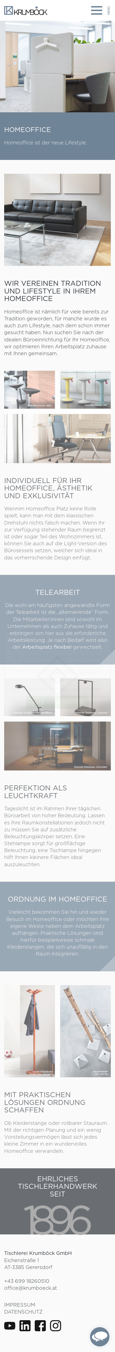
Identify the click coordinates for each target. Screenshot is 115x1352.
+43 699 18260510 (26, 1281)
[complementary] (99, 1336)
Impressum (19, 1305)
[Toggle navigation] (101, 10)
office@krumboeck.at (30, 1288)
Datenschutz (23, 1312)
